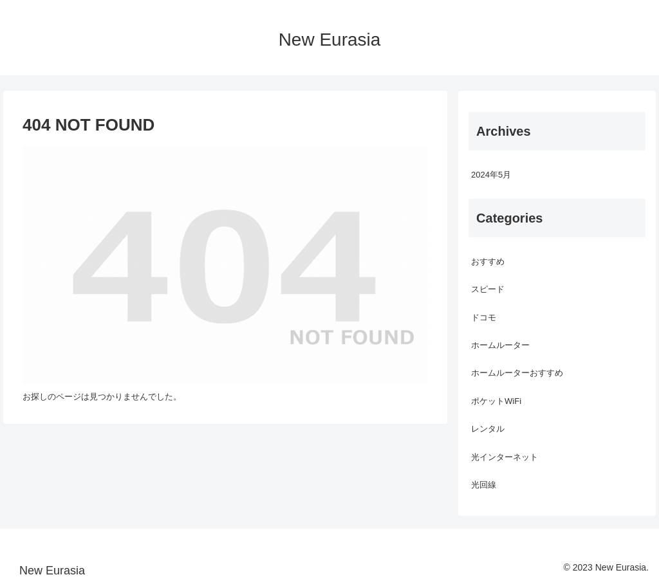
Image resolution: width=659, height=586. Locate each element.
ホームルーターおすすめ (517, 373)
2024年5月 (491, 174)
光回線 (483, 485)
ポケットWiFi (496, 401)
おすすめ (488, 261)
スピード (488, 289)
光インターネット (504, 457)
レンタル (488, 429)
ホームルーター (500, 345)
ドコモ (483, 317)
